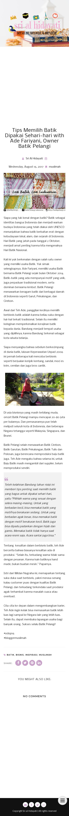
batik (10, 655)
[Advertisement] (34, 91)
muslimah (55, 166)
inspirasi (31, 655)
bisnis (20, 655)
